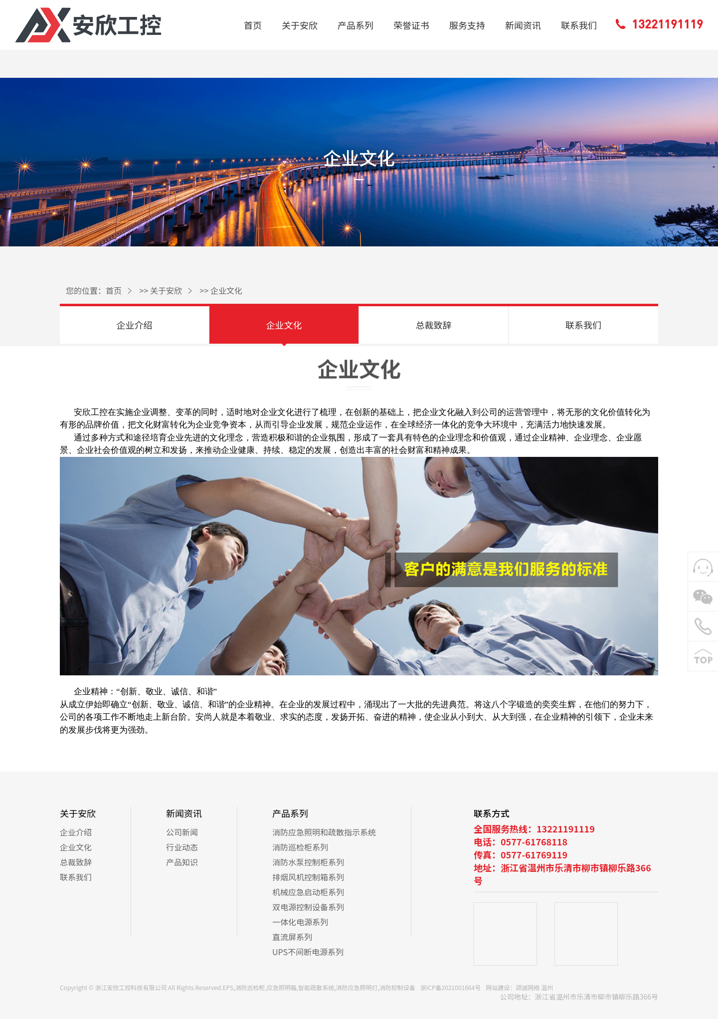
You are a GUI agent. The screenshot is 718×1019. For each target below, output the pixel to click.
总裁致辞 (434, 324)
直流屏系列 (292, 937)
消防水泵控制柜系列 (308, 862)
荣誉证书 (411, 24)
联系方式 (492, 813)
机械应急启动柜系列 (308, 892)
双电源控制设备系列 (308, 907)
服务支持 (467, 24)
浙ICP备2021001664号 (450, 987)
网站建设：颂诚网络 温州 (519, 987)
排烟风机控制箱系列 (308, 877)
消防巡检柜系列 (300, 847)
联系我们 (579, 24)
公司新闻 (182, 832)
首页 (253, 24)
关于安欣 (300, 24)
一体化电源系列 (300, 922)
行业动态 (182, 847)
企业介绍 (135, 324)
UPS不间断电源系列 (308, 952)
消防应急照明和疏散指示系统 (324, 832)
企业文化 (226, 290)
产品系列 (355, 24)
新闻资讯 (523, 24)
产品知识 (182, 862)
